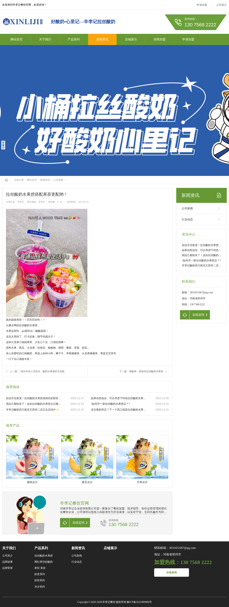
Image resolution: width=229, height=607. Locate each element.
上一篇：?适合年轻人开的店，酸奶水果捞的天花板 (37, 371)
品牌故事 (7, 561)
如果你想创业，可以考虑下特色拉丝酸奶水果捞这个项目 (119, 398)
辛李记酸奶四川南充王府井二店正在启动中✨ (32, 409)
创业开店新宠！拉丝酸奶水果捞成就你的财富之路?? (34, 398)
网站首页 (16, 39)
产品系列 (74, 39)
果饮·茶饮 (40, 568)
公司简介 (221, 5)
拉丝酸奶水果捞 (43, 555)
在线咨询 (171, 572)
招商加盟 (160, 39)
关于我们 (45, 39)
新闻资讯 (102, 39)
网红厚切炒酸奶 (43, 561)
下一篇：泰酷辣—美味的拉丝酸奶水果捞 (141, 371)
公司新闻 (58, 180)
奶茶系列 (39, 580)
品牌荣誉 (7, 568)
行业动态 (187, 219)
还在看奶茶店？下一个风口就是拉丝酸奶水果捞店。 (119, 409)
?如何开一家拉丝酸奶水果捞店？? (110, 403)
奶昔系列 (39, 574)
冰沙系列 (39, 586)
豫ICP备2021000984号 (139, 602)
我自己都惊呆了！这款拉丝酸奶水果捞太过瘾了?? (34, 403)
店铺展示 (131, 39)
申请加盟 (202, 5)
